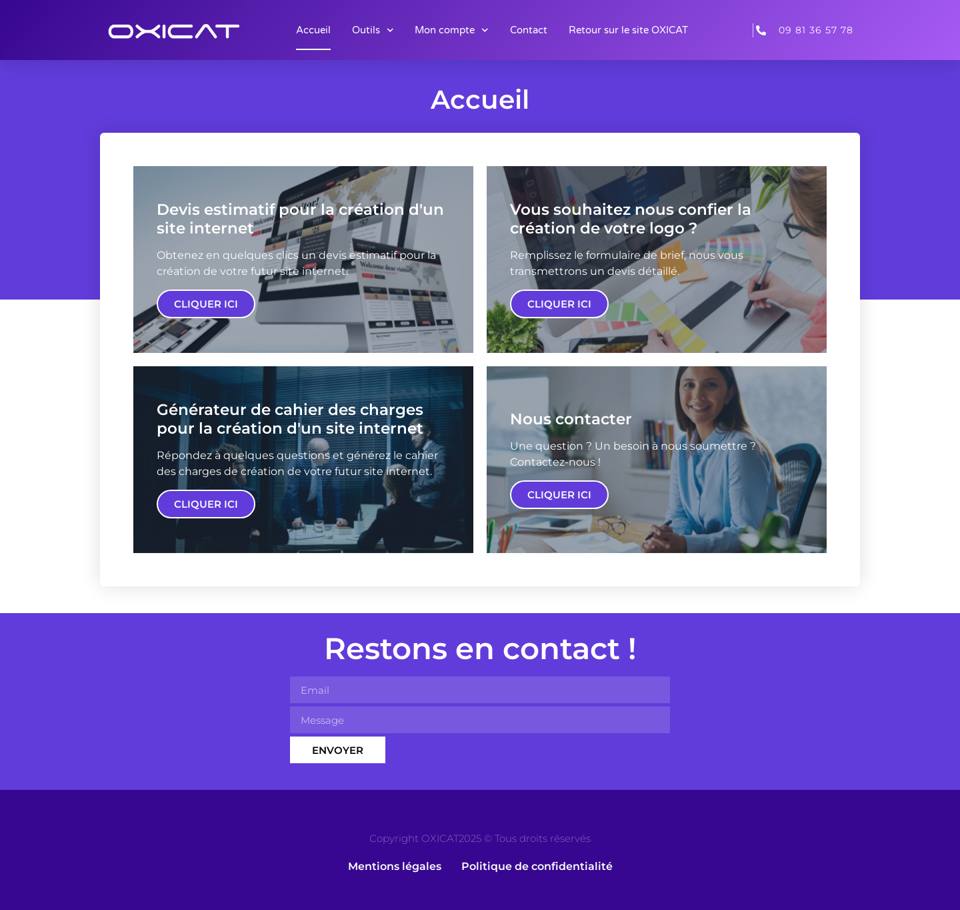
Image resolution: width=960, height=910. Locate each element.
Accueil (313, 30)
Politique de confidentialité (537, 866)
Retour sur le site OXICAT (628, 30)
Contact (528, 30)
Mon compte (452, 30)
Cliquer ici (206, 304)
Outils (373, 30)
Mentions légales (394, 866)
